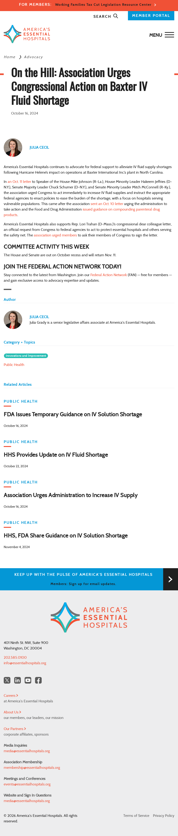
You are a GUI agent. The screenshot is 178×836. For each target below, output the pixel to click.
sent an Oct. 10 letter (107, 204)
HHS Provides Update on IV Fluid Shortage (56, 455)
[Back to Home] (88, 34)
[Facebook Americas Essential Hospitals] (38, 680)
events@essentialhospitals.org (27, 784)
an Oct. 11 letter (19, 182)
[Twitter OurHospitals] (7, 680)
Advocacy (33, 57)
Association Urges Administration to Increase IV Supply (70, 495)
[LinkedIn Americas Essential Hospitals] (17, 680)
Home (10, 57)
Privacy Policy (163, 816)
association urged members (55, 235)
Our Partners (15, 729)
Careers (11, 695)
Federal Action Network (108, 275)
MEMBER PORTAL (151, 16)
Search (105, 16)
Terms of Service (136, 816)
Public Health (14, 365)
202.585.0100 (15, 657)
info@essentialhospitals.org (25, 663)
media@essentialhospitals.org (27, 751)
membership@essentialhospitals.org (32, 768)
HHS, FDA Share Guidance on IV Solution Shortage (66, 536)
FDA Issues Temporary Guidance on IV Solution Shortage (73, 414)
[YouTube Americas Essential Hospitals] (28, 680)
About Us (12, 712)
